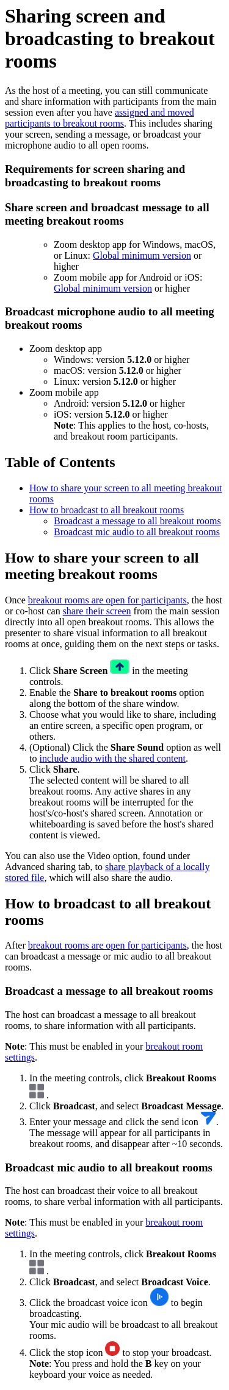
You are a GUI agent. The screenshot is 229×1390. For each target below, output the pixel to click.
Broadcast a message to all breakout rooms (137, 521)
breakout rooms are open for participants (107, 600)
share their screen (97, 611)
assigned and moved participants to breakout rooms (99, 117)
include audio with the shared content (112, 758)
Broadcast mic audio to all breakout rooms (137, 532)
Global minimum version (142, 255)
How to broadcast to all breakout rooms (106, 510)
